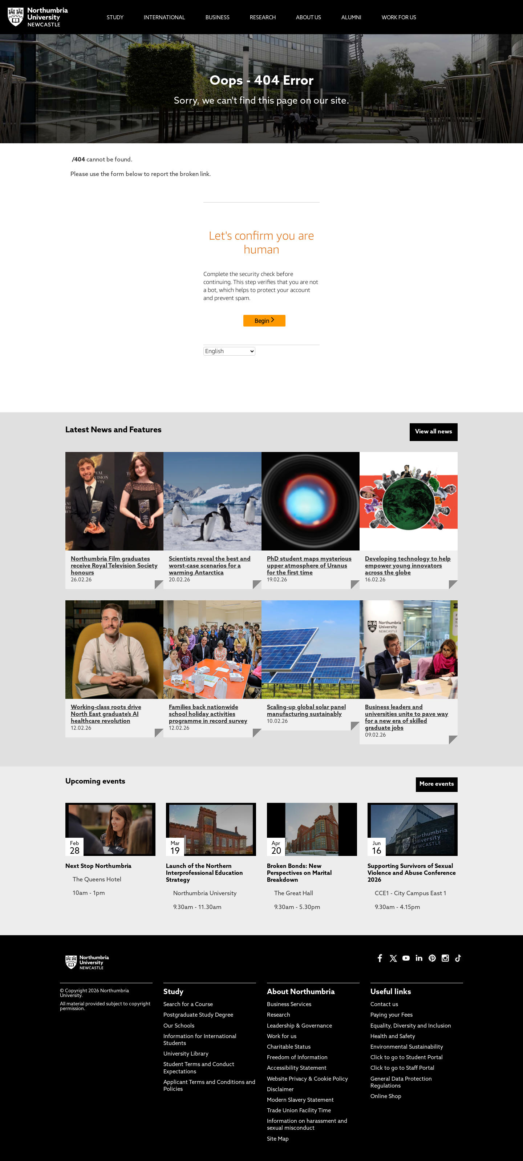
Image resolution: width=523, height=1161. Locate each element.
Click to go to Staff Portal (402, 1068)
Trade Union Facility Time (299, 1111)
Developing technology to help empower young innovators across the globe (408, 566)
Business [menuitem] (218, 18)
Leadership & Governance (299, 1026)
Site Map (278, 1139)
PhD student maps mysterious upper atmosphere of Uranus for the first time (309, 566)
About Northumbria (301, 992)
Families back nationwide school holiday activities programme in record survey (208, 714)
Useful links (390, 992)
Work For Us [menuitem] (399, 18)
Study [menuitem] (115, 18)
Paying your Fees (391, 1015)
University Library (185, 1054)
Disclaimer (280, 1090)
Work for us (281, 1037)
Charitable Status (289, 1047)
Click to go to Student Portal (406, 1058)
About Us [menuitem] (308, 18)
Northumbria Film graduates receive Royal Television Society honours (114, 566)
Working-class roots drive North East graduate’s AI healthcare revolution (106, 714)
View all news (433, 432)
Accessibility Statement (297, 1068)
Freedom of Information (297, 1058)
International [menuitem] (164, 18)
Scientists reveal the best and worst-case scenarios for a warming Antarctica (210, 566)
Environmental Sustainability (406, 1047)
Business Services (289, 1005)
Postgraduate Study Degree (198, 1015)
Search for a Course (188, 1005)
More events (436, 784)
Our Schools (178, 1026)
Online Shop (385, 1097)
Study (173, 992)
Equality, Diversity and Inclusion (410, 1026)
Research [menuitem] (263, 18)
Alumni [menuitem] (351, 18)
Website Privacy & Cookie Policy (307, 1079)
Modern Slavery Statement (300, 1100)
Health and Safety (392, 1037)
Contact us (384, 1005)
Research (278, 1015)
